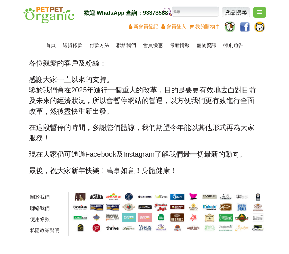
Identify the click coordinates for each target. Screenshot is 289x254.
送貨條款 (72, 45)
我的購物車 (204, 26)
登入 (173, 26)
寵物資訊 (206, 45)
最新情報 (180, 45)
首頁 (51, 45)
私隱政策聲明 (45, 230)
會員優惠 (153, 45)
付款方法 (99, 45)
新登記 (143, 26)
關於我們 (40, 197)
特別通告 (233, 45)
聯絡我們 (126, 45)
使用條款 (40, 219)
